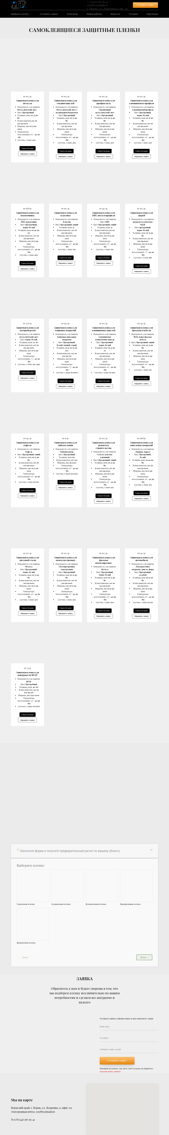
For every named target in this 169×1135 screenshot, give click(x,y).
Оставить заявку (49, 13)
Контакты (72, 13)
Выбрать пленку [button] (20, 13)
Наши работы (94, 13)
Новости (115, 13)
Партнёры (152, 13)
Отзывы (133, 13)
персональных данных (110, 1071)
